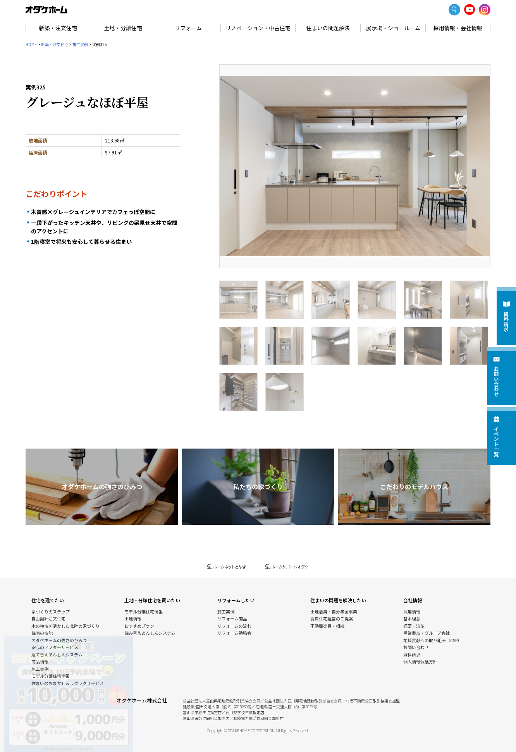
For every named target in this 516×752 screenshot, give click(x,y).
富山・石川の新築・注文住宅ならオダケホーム (46, 10)
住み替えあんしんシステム (149, 633)
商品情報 (39, 661)
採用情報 (411, 611)
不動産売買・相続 (327, 626)
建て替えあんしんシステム (57, 654)
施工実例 (80, 44)
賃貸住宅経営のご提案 (331, 618)
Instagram (484, 9)
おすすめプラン (139, 626)
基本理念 (411, 618)
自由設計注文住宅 (48, 618)
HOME (31, 44)
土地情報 (132, 618)
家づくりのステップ (50, 611)
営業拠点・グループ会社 (426, 633)
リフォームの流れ (234, 626)
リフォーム (188, 28)
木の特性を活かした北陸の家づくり (65, 626)
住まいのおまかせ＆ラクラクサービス (67, 683)
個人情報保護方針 (420, 661)
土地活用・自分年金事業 (333, 611)
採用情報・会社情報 (457, 28)
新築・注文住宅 (58, 28)
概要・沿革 (414, 626)
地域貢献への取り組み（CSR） (432, 640)
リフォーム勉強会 (234, 633)
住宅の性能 (42, 633)
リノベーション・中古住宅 (258, 28)
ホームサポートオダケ (287, 567)
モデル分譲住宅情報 (50, 676)
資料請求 (411, 654)
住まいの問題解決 (328, 28)
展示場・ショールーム (393, 28)
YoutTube (469, 9)
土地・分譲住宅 (123, 28)
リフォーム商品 (232, 618)
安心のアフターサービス (54, 647)
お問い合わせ (416, 647)
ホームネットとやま (226, 567)
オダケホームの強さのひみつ (59, 640)
